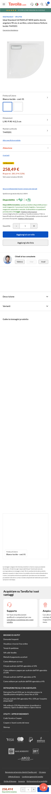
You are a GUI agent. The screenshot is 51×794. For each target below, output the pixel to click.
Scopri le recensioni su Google (25, 10)
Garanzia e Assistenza (10, 30)
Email (43, 262)
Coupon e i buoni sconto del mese (16, 723)
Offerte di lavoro (14, 777)
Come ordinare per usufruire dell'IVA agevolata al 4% (23, 681)
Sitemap (6, 727)
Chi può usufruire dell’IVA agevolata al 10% (20, 666)
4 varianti (6, 155)
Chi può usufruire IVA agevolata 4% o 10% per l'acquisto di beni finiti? (25, 700)
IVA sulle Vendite (10, 653)
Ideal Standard (8, 17)
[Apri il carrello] (46, 4)
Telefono (20, 262)
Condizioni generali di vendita (32, 777)
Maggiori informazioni (29, 212)
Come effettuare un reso (12, 661)
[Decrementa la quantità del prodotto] (16, 226)
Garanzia (21, 781)
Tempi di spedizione (10, 648)
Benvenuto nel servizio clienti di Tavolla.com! (21, 772)
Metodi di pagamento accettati (15, 657)
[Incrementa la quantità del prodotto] (34, 226)
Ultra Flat (18, 17)
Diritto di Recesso (10, 781)
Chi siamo (42, 772)
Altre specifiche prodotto (12, 140)
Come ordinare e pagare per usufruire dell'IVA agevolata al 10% (25, 671)
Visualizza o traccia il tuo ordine (15, 644)
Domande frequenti (10, 639)
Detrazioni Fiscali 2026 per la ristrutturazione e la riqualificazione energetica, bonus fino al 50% (22, 693)
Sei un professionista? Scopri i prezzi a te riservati (20, 189)
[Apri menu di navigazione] (3, 4)
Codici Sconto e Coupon (12, 718)
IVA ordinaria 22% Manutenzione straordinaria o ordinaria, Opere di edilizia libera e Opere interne (22, 706)
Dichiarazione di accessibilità (37, 781)
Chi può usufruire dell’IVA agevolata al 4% (19, 677)
